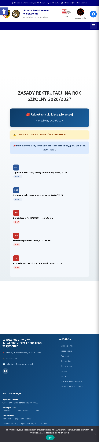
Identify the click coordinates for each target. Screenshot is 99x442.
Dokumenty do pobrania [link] (71, 381)
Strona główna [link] (67, 346)
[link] (4, 11)
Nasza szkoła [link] (66, 351)
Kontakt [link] (64, 376)
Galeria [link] (64, 371)
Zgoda (50, 437)
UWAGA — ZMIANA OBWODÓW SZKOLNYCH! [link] (42, 134)
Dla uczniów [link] (66, 361)
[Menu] (93, 25)
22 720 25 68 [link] (53, 3)
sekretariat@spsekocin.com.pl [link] (74, 3)
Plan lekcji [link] (65, 356)
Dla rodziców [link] (66, 366)
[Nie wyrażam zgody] (95, 434)
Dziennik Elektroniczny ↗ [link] (72, 386)
